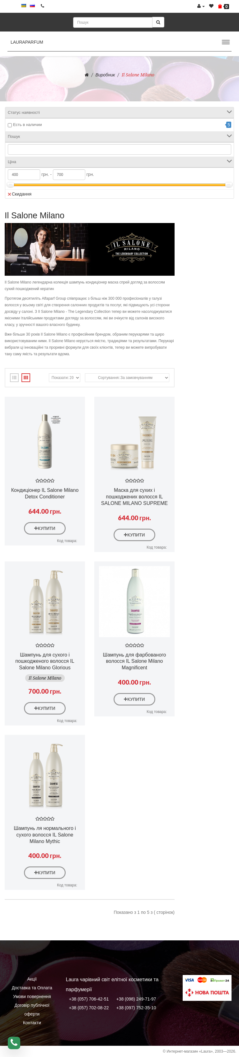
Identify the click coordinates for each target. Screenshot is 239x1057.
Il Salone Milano (138, 74)
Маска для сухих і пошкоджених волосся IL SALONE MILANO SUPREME (134, 496)
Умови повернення (32, 996)
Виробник (105, 74)
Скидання (19, 194)
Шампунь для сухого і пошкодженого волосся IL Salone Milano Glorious (44, 661)
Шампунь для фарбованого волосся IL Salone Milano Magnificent (134, 661)
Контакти (32, 1022)
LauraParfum (27, 42)
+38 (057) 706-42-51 (89, 998)
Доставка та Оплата (32, 987)
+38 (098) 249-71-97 (136, 998)
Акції (32, 979)
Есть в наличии (27, 124)
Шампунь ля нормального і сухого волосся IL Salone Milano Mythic (45, 835)
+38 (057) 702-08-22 (89, 1007)
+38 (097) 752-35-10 (136, 1007)
